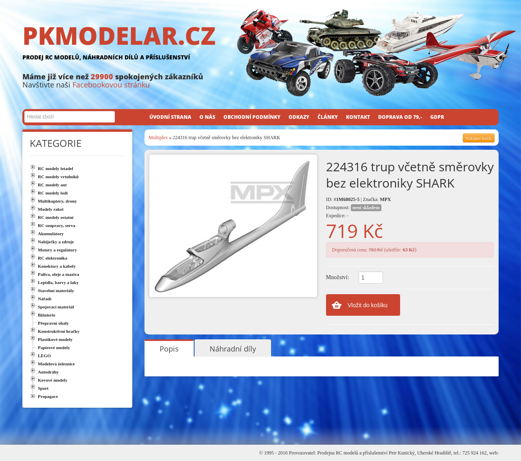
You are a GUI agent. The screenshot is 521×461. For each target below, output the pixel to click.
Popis (169, 349)
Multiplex (158, 137)
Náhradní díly (233, 349)
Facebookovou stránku (111, 85)
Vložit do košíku (367, 305)
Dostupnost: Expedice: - (353, 211)
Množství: (337, 277)
